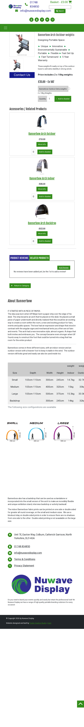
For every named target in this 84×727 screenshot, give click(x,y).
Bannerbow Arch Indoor (42, 178)
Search (60, 11)
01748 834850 (32, 4)
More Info (42, 144)
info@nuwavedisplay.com (33, 10)
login (49, 623)
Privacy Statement (24, 565)
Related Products (39, 258)
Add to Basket (63, 99)
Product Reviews (19, 258)
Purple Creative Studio (37, 623)
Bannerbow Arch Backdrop (42, 223)
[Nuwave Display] (15, 6)
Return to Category (20, 286)
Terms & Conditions (24, 559)
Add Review (64, 268)
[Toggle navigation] (5, 28)
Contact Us (22, 75)
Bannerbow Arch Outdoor (42, 133)
